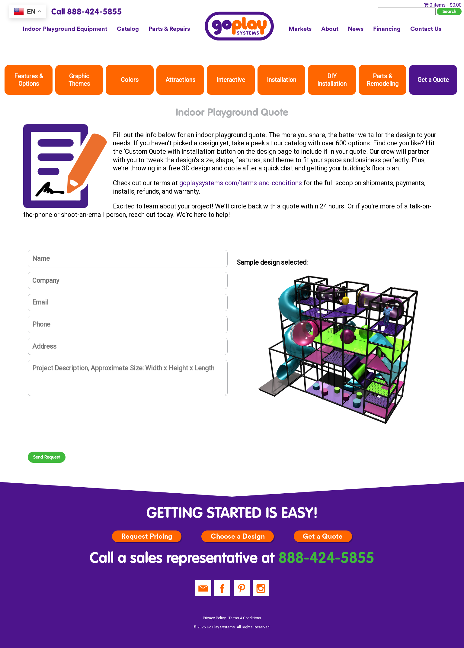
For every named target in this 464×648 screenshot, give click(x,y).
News (355, 29)
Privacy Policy (214, 618)
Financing (387, 29)
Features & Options (28, 80)
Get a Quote (433, 79)
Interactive (230, 79)
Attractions (180, 79)
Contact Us (425, 29)
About (329, 29)
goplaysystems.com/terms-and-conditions (240, 183)
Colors (130, 79)
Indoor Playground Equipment (65, 29)
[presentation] (74, 431)
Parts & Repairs (169, 29)
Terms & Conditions (245, 618)
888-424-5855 (326, 558)
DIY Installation (332, 80)
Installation (281, 79)
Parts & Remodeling (382, 80)
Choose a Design (238, 536)
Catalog (128, 29)
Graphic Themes (79, 80)
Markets (300, 29)
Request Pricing (146, 536)
